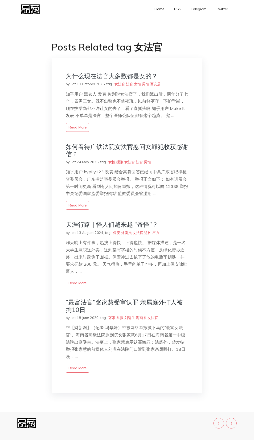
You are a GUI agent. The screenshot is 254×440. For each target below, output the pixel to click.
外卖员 (126, 232)
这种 (147, 232)
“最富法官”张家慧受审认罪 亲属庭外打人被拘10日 (124, 305)
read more (77, 127)
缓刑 (119, 162)
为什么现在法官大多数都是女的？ (112, 76)
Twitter (222, 9)
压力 (155, 232)
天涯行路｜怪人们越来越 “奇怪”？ (112, 224)
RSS (177, 9)
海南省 (141, 317)
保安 (116, 232)
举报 (119, 317)
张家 (111, 317)
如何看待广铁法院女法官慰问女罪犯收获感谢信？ (127, 150)
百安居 (155, 84)
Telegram (198, 9)
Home (159, 9)
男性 (145, 84)
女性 (137, 84)
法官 (129, 84)
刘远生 (129, 317)
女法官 (120, 84)
